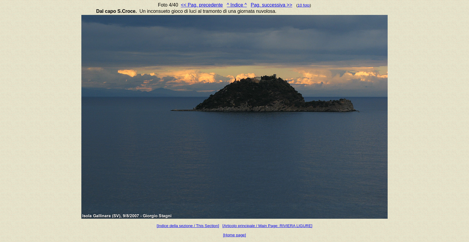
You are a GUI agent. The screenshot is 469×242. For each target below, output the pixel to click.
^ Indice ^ (237, 4)
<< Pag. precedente (202, 4)
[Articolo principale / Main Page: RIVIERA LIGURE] (268, 225)
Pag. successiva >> (271, 4)
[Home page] (234, 235)
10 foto (304, 5)
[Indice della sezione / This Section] (188, 225)
